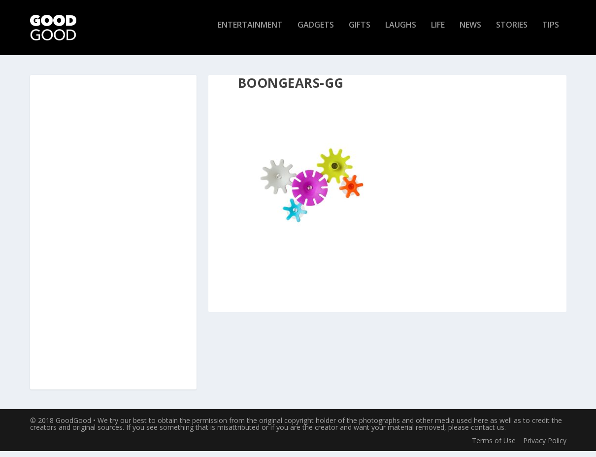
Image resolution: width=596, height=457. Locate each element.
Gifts (359, 31)
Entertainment (250, 31)
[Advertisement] (113, 239)
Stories (512, 31)
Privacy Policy (544, 446)
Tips (550, 31)
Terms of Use (494, 446)
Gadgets (316, 31)
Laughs (400, 31)
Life (438, 31)
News (470, 31)
